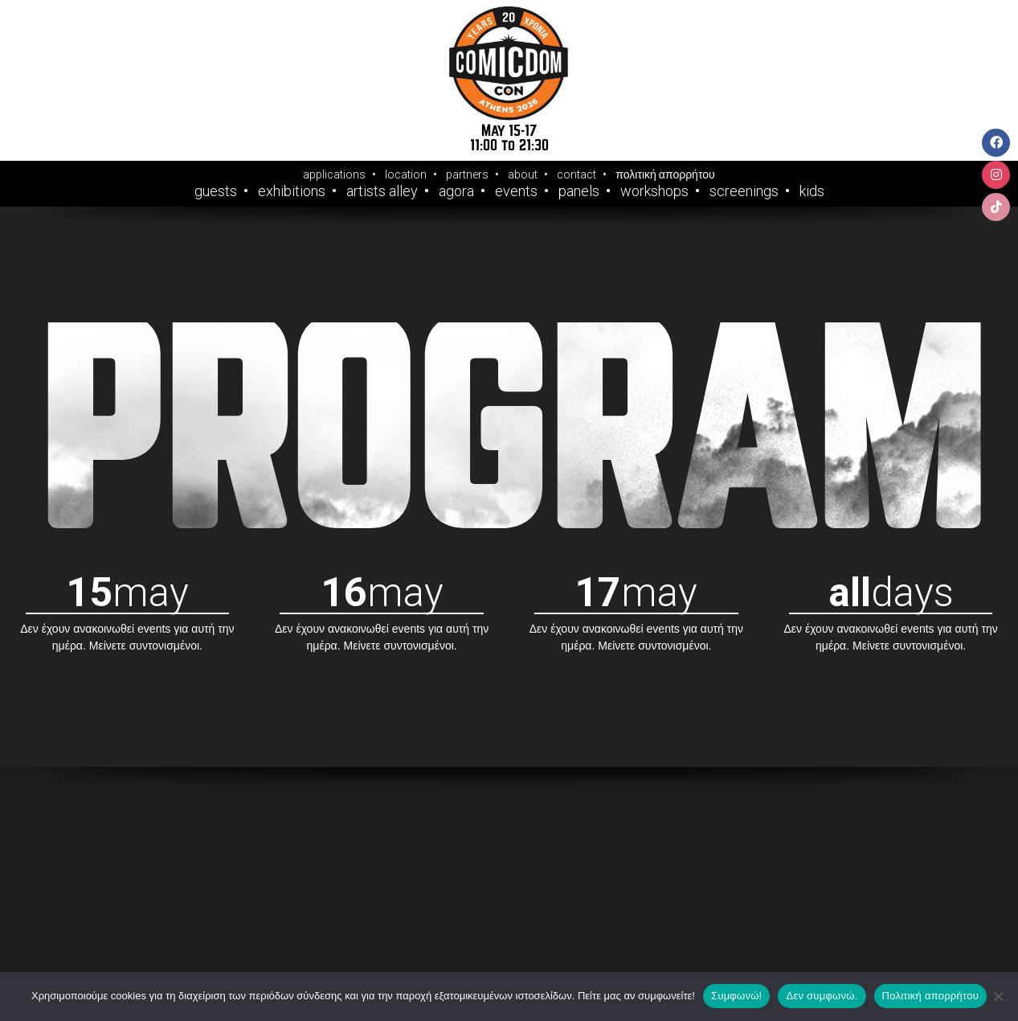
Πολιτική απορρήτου (930, 996)
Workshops (654, 191)
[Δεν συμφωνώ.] (998, 996)
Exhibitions (291, 191)
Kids (811, 191)
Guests (215, 191)
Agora (456, 191)
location (406, 174)
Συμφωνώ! (736, 996)
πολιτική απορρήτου (664, 174)
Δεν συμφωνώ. (821, 996)
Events (516, 191)
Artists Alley (382, 191)
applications (334, 174)
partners (467, 174)
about (523, 174)
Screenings (744, 191)
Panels (578, 191)
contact (576, 174)
